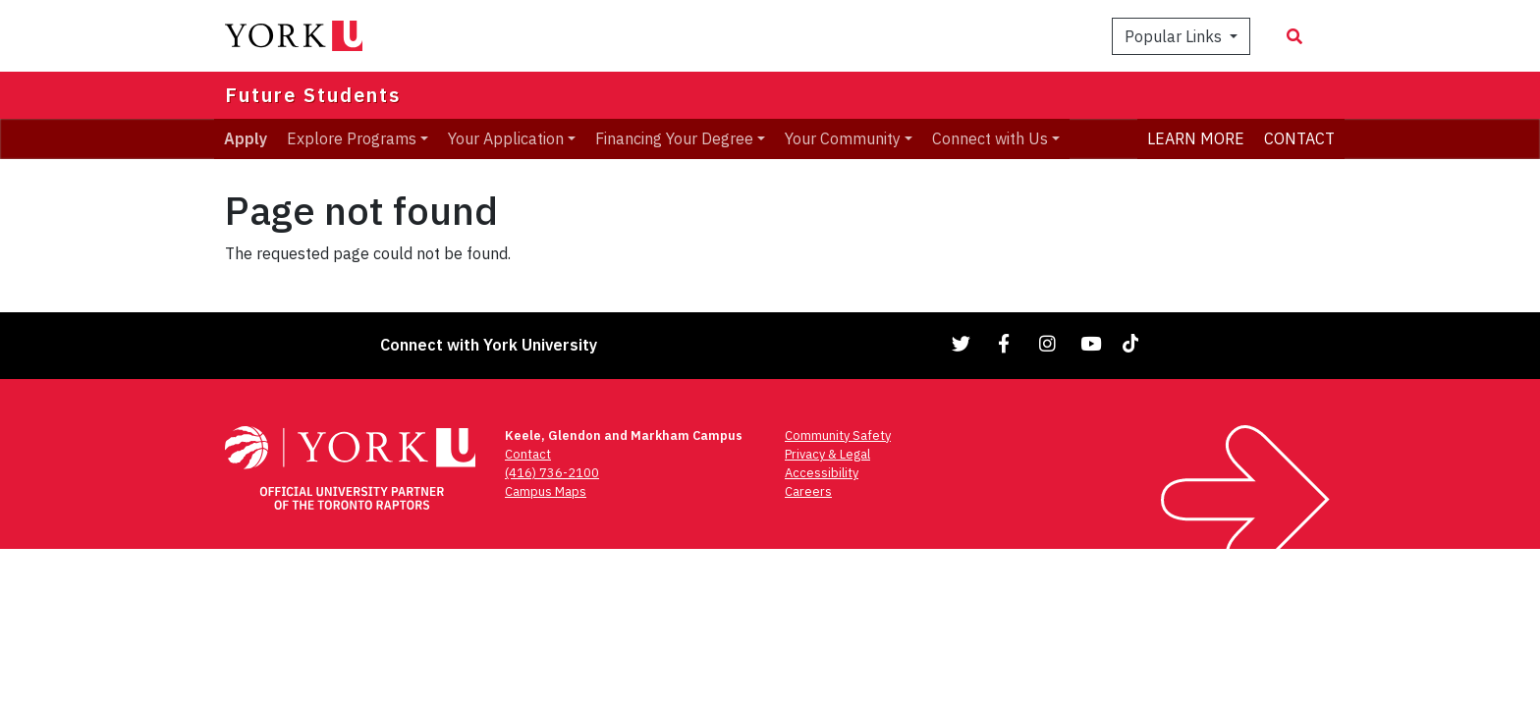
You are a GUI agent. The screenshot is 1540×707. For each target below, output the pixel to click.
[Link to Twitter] (961, 343)
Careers (808, 491)
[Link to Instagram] (1048, 343)
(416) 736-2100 (552, 472)
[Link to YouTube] (1091, 343)
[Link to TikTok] (1134, 343)
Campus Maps (545, 491)
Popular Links (1175, 36)
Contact (528, 454)
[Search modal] (1294, 36)
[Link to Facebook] (1004, 343)
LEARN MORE (1195, 138)
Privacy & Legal (827, 454)
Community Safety (838, 435)
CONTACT (1299, 138)
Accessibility (821, 472)
